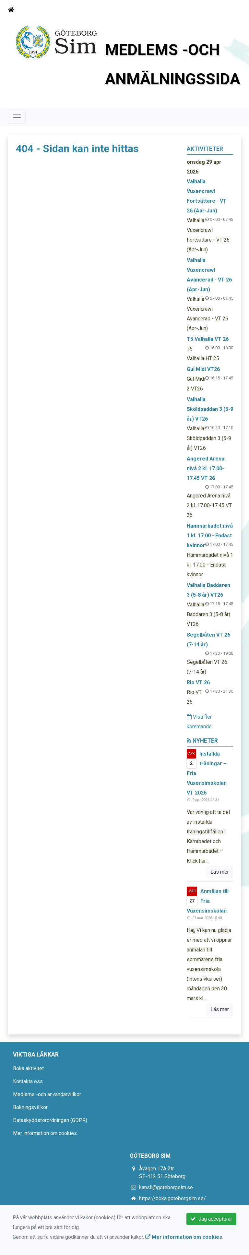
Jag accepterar (211, 1219)
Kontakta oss (28, 1081)
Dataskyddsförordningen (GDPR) (50, 1120)
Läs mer (219, 872)
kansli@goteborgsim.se (166, 1187)
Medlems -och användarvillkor (47, 1094)
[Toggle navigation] (232, 10)
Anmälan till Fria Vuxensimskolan (208, 901)
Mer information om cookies (45, 1133)
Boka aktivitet (28, 1068)
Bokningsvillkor (30, 1107)
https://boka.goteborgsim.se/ (172, 1198)
